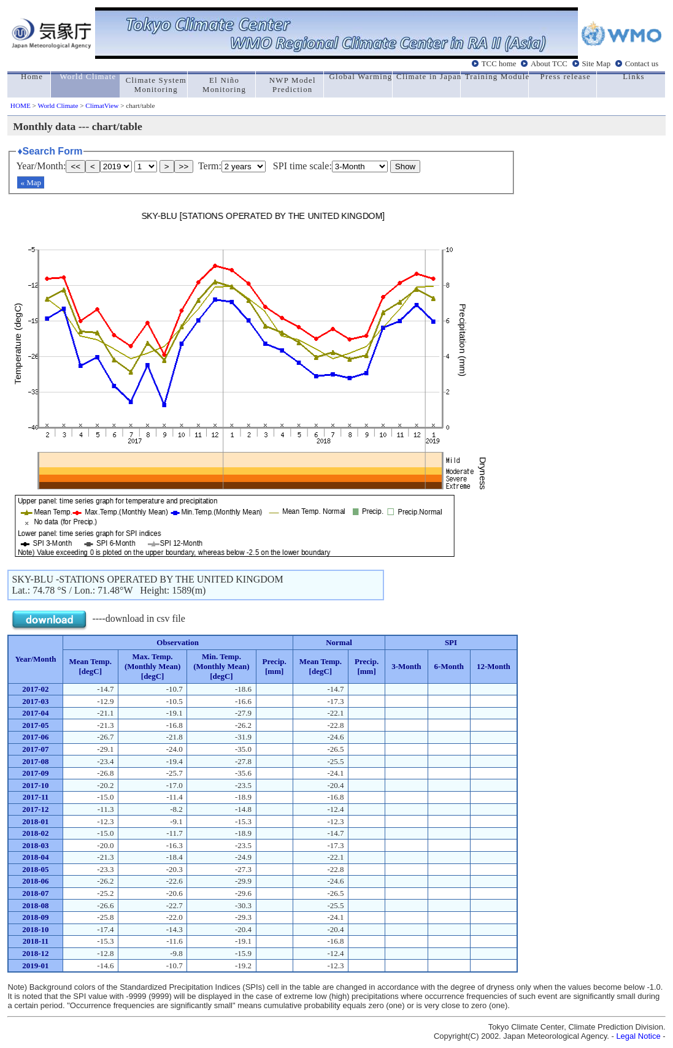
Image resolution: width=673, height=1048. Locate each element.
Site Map (596, 63)
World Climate (58, 105)
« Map (30, 182)
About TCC (549, 63)
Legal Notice (638, 1036)
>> (184, 166)
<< (75, 166)
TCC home (499, 63)
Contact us (641, 63)
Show (405, 166)
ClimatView (101, 105)
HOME (20, 105)
